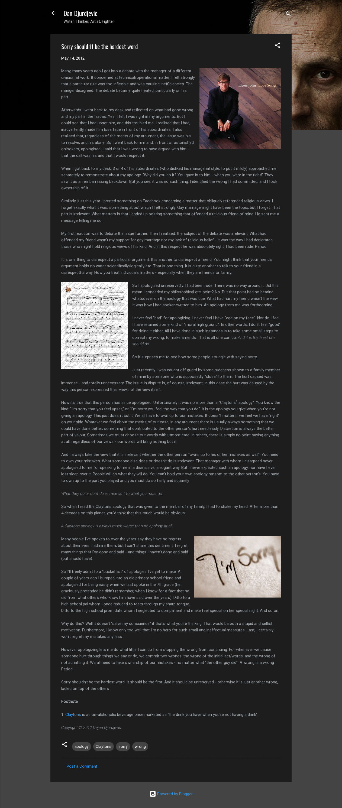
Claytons (73, 714)
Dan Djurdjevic (80, 13)
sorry (123, 746)
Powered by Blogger (171, 793)
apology (82, 746)
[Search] (288, 15)
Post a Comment (82, 766)
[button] (277, 46)
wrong (140, 746)
